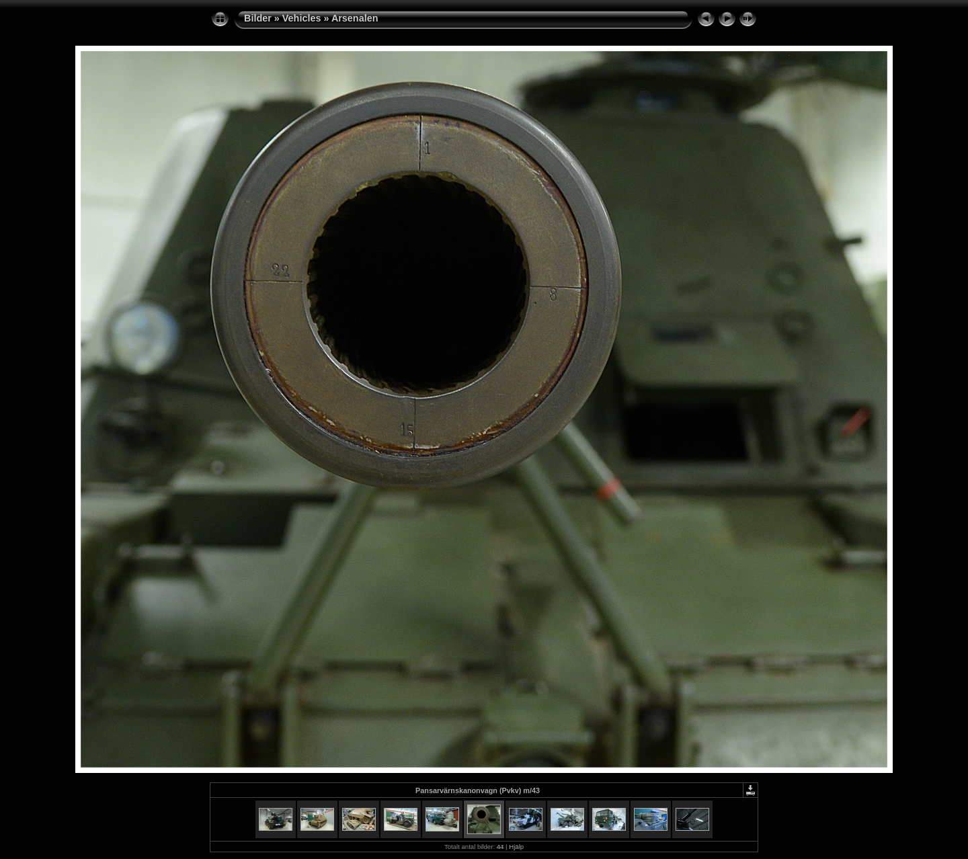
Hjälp (516, 846)
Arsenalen (354, 18)
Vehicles (301, 18)
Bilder (258, 18)
